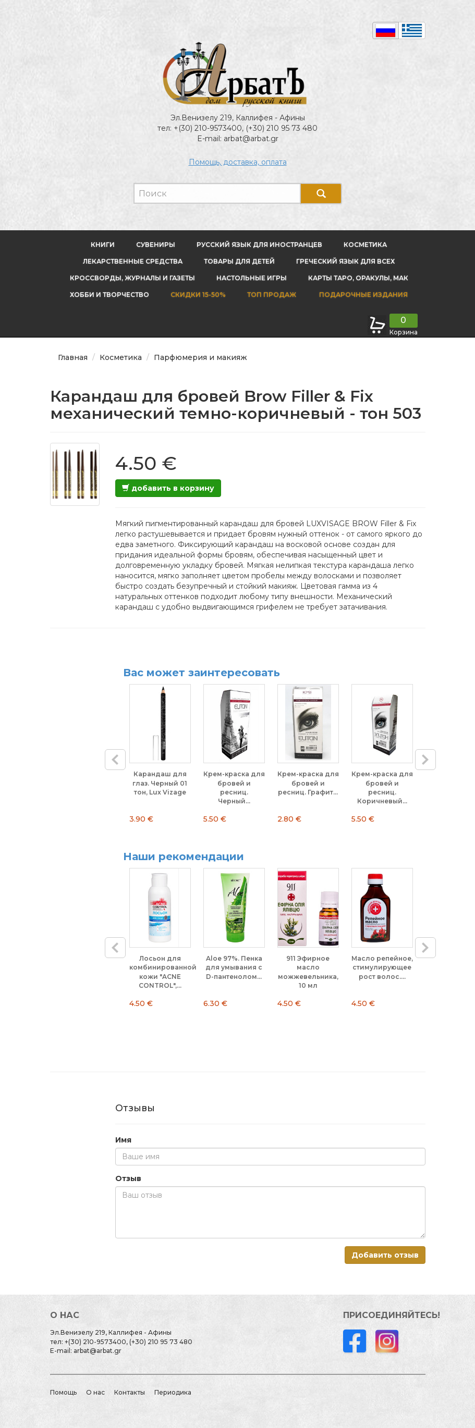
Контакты (129, 1392)
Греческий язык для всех (345, 261)
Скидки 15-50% (198, 295)
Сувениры (155, 245)
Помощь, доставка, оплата (238, 162)
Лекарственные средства (132, 261)
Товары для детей (239, 261)
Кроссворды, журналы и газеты (132, 278)
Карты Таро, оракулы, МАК (358, 278)
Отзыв (128, 1178)
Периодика (172, 1392)
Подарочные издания (363, 295)
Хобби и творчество (109, 295)
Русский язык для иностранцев (259, 245)
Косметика (365, 245)
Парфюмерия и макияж (200, 357)
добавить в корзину (168, 488)
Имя (123, 1140)
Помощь (63, 1392)
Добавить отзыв (385, 1255)
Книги (103, 245)
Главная (73, 357)
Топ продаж (271, 295)
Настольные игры (251, 278)
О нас (95, 1392)
